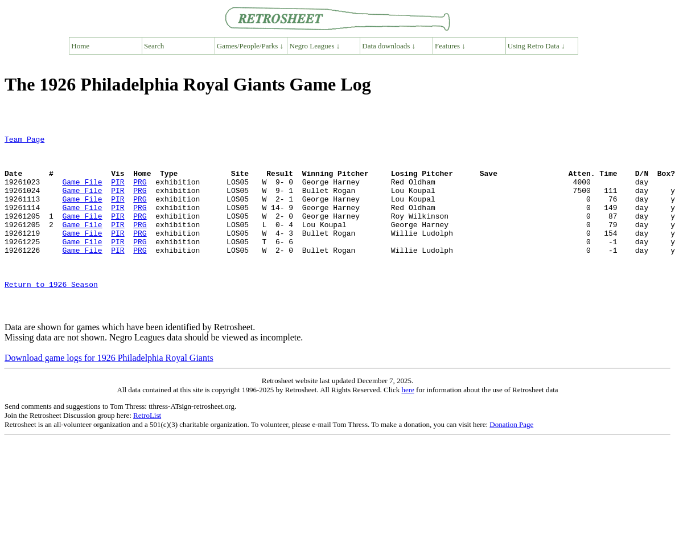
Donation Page (511, 460)
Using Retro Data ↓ (536, 46)
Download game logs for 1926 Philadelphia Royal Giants (109, 394)
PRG (139, 192)
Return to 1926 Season (51, 315)
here (407, 425)
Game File (82, 192)
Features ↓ (450, 46)
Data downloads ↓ (388, 46)
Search (154, 46)
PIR (117, 192)
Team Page (24, 140)
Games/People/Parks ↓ (250, 46)
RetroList (147, 451)
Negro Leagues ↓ (315, 46)
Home (80, 46)
